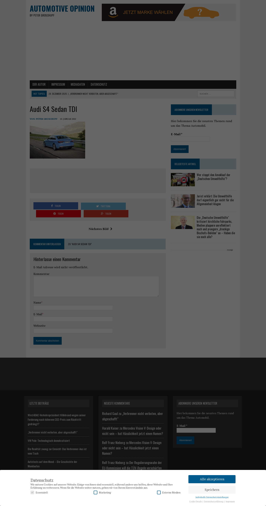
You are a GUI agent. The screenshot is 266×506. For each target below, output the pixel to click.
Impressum (230, 501)
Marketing (102, 492)
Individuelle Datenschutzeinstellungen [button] (212, 497)
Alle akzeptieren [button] (212, 479)
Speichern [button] (212, 489)
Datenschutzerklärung (214, 501)
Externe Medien (168, 492)
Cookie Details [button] (195, 501)
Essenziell (39, 492)
